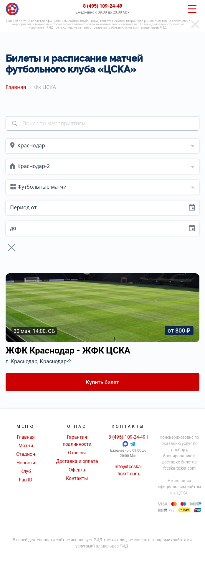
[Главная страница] (12, 9)
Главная (26, 437)
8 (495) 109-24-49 (102, 6)
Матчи (26, 445)
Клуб (25, 471)
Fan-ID (25, 480)
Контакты (77, 478)
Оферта (77, 470)
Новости (25, 463)
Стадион (25, 454)
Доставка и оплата (77, 461)
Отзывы (77, 453)
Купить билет (102, 382)
